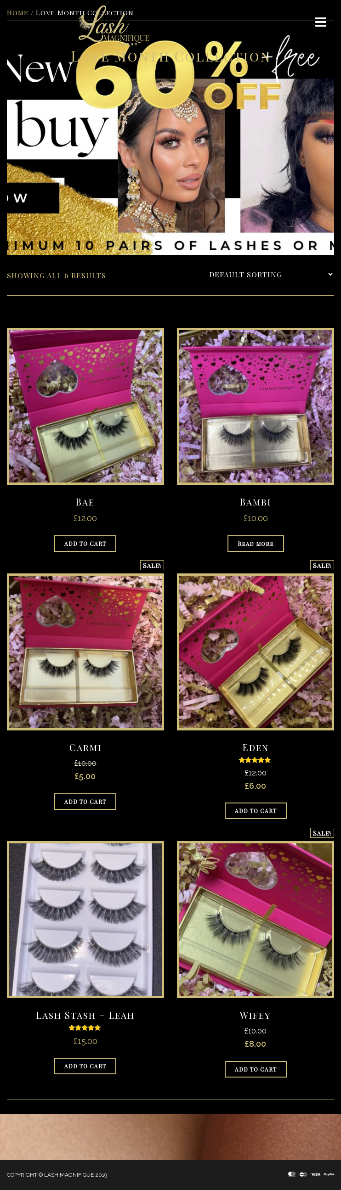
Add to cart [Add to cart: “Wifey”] (256, 1069)
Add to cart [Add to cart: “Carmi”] (85, 801)
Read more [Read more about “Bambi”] (256, 543)
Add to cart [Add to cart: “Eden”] (256, 810)
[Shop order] (270, 274)
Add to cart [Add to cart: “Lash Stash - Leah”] (85, 1066)
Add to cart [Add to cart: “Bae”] (85, 543)
